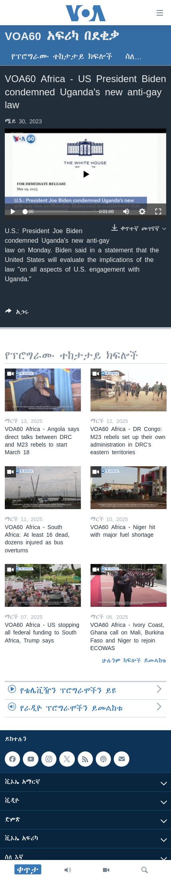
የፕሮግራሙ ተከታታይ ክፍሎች (62, 56)
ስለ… (133, 56)
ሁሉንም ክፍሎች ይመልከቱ (134, 660)
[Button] (17, 313)
